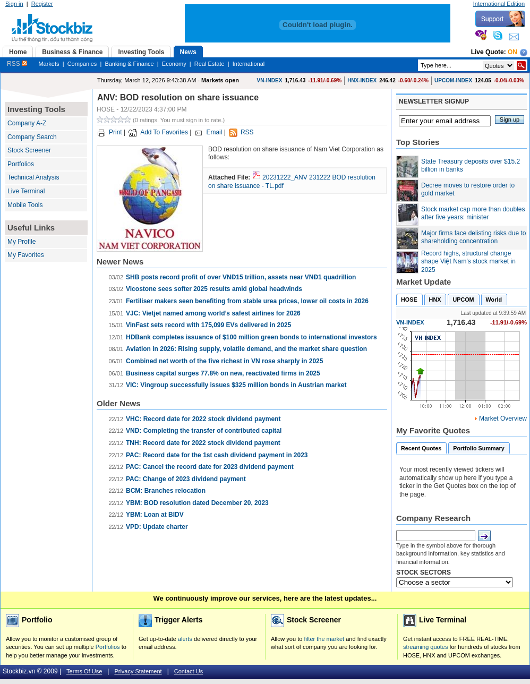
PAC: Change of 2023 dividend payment (186, 479)
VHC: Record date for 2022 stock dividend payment (203, 419)
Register (42, 4)
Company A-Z (26, 123)
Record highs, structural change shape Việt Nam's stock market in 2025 (468, 261)
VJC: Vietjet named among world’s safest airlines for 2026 (213, 313)
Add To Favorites (164, 132)
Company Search (32, 137)
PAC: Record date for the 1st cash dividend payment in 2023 (217, 455)
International (249, 64)
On (512, 52)
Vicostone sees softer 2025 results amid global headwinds (214, 289)
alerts (185, 639)
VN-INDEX (270, 80)
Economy (174, 64)
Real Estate (209, 64)
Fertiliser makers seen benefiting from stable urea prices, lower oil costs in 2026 (247, 301)
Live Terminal (26, 191)
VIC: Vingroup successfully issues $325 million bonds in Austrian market (236, 385)
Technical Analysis (33, 177)
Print (115, 132)
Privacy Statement (137, 671)
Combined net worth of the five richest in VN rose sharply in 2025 (224, 361)
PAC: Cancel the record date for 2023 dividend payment (210, 467)
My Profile (21, 241)
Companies (82, 64)
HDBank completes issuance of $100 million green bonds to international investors (251, 337)
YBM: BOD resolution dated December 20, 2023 (197, 503)
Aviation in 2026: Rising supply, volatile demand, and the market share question (246, 349)
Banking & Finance (129, 64)
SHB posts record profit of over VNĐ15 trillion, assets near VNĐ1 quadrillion (241, 277)
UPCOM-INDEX (453, 80)
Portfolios (20, 164)
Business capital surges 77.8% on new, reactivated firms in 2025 (223, 373)
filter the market (324, 639)
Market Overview (503, 418)
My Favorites (25, 255)
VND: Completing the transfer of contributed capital (203, 430)
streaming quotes (425, 647)
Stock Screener (29, 150)
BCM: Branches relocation (166, 490)
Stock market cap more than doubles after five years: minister (473, 213)
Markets (48, 64)
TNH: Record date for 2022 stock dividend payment (203, 443)
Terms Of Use (84, 671)
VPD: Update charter (157, 527)
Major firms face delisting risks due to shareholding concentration (473, 237)
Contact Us (188, 671)
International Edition (499, 4)
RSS (17, 63)
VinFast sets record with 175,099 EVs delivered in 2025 (208, 325)
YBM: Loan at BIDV (155, 514)
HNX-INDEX (362, 80)
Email (214, 132)
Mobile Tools (24, 205)
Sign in (14, 4)
